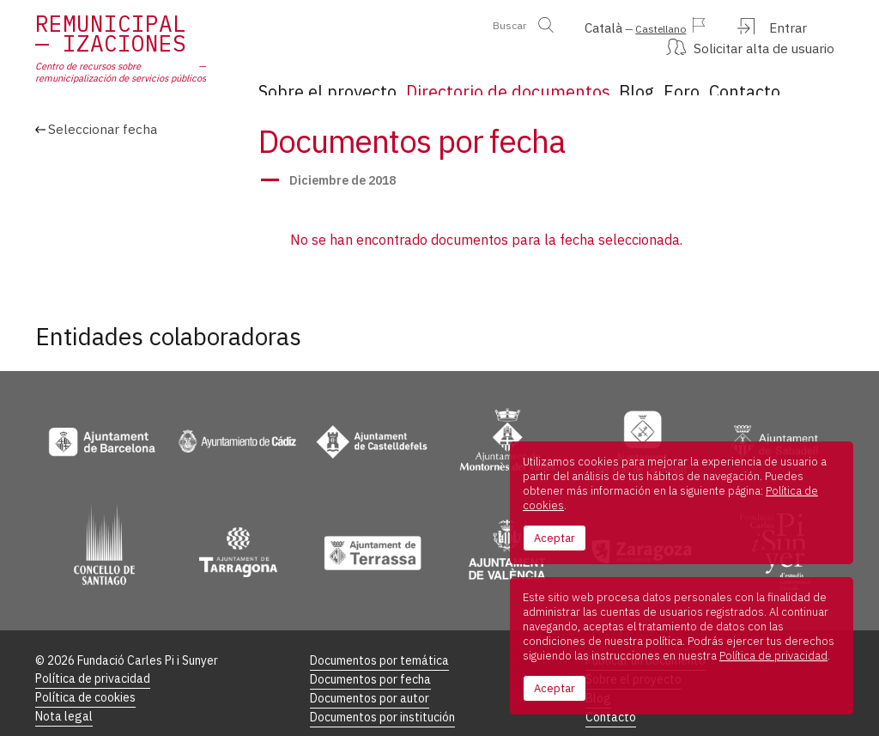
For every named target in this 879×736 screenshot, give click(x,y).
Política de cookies (85, 677)
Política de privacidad (92, 657)
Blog (612, 83)
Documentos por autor (369, 678)
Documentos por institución (382, 698)
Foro (676, 83)
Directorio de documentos (484, 83)
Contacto (752, 83)
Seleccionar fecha (102, 180)
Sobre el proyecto (314, 83)
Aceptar (554, 538)
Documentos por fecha (370, 659)
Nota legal (64, 696)
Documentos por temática (379, 639)
